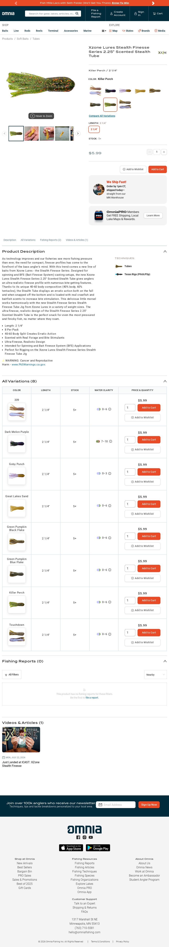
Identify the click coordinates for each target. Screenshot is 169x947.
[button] (84, 251)
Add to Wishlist (133, 169)
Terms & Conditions (100, 941)
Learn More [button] (153, 215)
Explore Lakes (84, 883)
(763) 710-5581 (84, 928)
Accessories (71, 30)
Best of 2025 (25, 883)
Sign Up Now (116, 807)
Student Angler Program (144, 879)
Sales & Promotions (24, 879)
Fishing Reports (84, 863)
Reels (39, 30)
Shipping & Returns (85, 907)
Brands (144, 30)
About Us (144, 863)
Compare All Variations (102, 115)
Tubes (36, 38)
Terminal (53, 30)
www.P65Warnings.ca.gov (28, 364)
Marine (88, 30)
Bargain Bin (24, 871)
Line (16, 30)
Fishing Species (84, 875)
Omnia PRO (84, 888)
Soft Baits (23, 38)
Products (7, 38)
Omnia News (144, 867)
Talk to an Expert (84, 903)
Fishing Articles (84, 867)
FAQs (84, 911)
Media (160, 31)
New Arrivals (25, 863)
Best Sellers (24, 867)
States (127, 30)
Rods (27, 30)
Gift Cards (24, 888)
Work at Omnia (144, 871)
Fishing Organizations (84, 879)
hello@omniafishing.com (84, 932)
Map (113, 30)
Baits (5, 30)
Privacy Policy (122, 941)
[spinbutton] (130, 407)
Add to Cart (157, 169)
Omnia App (84, 892)
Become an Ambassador (144, 875)
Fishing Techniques (84, 871)
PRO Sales (24, 875)
